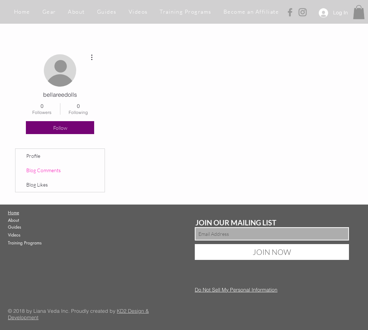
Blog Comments (43, 170)
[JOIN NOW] (272, 252)
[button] (49, 12)
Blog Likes (37, 185)
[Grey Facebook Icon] (290, 12)
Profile (33, 156)
